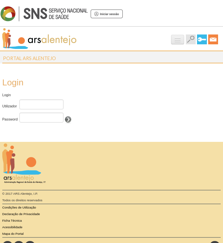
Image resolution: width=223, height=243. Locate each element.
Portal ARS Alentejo (29, 58)
